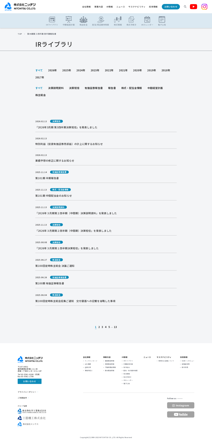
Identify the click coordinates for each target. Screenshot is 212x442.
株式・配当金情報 (131, 88)
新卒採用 (185, 367)
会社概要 (88, 364)
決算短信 (74, 88)
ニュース (120, 7)
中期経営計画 (155, 88)
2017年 (39, 77)
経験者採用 (186, 364)
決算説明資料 (56, 88)
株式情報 (127, 374)
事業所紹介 (89, 370)
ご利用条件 (22, 398)
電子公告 (127, 383)
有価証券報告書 (94, 88)
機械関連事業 (109, 361)
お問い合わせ (170, 6)
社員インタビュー (188, 361)
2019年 (151, 70)
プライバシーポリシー (27, 392)
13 (115, 327)
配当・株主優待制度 (131, 370)
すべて (39, 70)
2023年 (95, 70)
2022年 (109, 70)
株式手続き (127, 377)
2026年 (52, 70)
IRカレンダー (128, 380)
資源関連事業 (109, 364)
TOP (20, 34)
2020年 (137, 70)
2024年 (80, 70)
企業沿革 (88, 367)
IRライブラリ (128, 361)
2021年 (123, 70)
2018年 (166, 70)
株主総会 (40, 95)
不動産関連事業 (110, 367)
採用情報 (153, 7)
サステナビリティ (136, 7)
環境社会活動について (166, 361)
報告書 (112, 88)
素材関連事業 (109, 370)
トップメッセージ (91, 361)
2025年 (66, 70)
